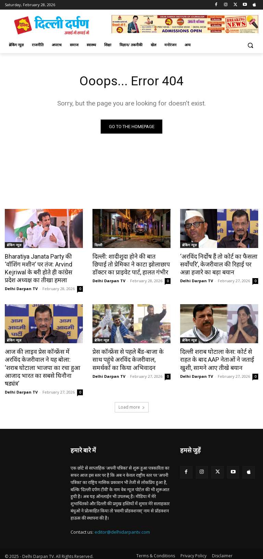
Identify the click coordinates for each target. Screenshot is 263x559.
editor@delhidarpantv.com (122, 522)
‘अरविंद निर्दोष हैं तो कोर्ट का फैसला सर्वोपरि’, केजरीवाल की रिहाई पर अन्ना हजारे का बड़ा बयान (219, 264)
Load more (131, 396)
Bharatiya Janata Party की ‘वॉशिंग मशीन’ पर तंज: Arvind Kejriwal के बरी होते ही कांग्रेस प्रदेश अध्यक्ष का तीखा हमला (43, 268)
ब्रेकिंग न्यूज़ (14, 245)
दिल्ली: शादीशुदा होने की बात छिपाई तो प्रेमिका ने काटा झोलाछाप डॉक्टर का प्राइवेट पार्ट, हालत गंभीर (129, 264)
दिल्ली (98, 245)
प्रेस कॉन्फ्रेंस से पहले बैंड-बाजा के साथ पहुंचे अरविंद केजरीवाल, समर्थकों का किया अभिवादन (131, 358)
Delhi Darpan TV (21, 287)
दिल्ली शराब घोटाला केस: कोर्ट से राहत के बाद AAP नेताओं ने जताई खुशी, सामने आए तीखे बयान (215, 358)
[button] (250, 45)
